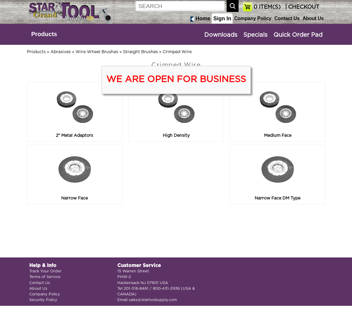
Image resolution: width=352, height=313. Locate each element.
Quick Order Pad (297, 35)
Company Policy (252, 18)
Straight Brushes (140, 52)
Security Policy (43, 300)
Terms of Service (45, 277)
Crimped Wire (177, 52)
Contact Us (286, 18)
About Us (313, 18)
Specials (255, 35)
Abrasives (60, 52)
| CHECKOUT (301, 7)
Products (44, 34)
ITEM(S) (267, 7)
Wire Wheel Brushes (97, 52)
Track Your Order (45, 271)
